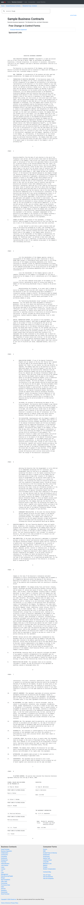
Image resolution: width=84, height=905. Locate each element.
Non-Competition (5, 879)
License (3, 869)
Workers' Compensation (49, 869)
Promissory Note (5, 885)
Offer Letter (4, 881)
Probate (45, 867)
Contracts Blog (47, 872)
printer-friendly (73, 15)
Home (9, 2)
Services (3, 888)
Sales (2, 887)
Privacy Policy (14, 903)
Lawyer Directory (41, 2)
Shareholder (4, 892)
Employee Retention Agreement (18, 29)
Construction (4, 854)
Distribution (4, 858)
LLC (2, 870)
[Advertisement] (42, 44)
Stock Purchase (5, 894)
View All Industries (48, 876)
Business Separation (6, 851)
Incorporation (31, 2)
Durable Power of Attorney (50, 853)
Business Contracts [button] (17, 2)
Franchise (3, 862)
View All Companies (48, 878)
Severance (4, 890)
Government (46, 856)
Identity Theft (46, 858)
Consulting (4, 856)
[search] (25, 11)
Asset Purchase (5, 849)
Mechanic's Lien (47, 863)
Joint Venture (4, 865)
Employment (4, 860)
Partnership (4, 883)
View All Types (47, 875)
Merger (3, 878)
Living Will (45, 862)
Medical (45, 865)
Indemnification (5, 863)
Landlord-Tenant (47, 860)
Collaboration (4, 853)
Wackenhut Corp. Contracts (30, 6)
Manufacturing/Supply (7, 876)
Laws (25, 2)
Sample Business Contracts (13, 6)
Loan (2, 872)
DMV (44, 851)
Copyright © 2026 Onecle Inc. (9, 899)
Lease (2, 867)
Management (4, 874)
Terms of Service (5, 903)
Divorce (45, 849)
